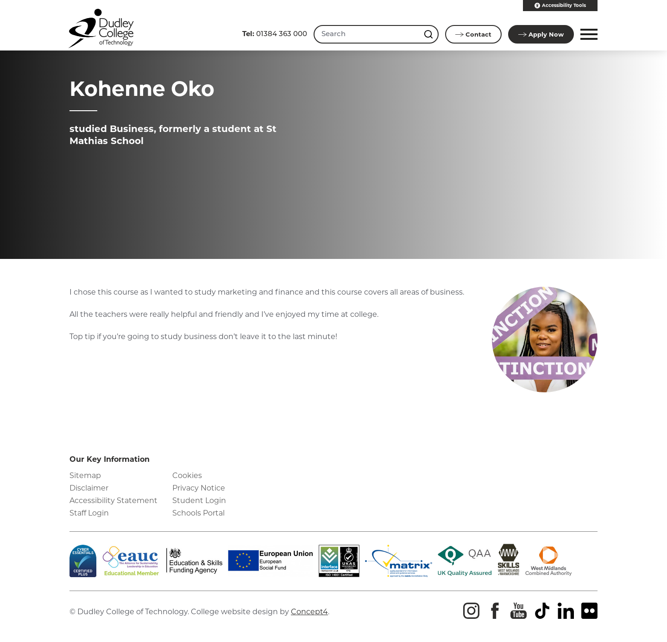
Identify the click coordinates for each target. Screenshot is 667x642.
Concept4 (309, 611)
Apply (541, 34)
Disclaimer (88, 488)
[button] (587, 34)
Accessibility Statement (113, 500)
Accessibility (560, 5)
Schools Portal (198, 513)
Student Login (199, 500)
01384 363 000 (274, 33)
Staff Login (89, 513)
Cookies (187, 475)
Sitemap (85, 475)
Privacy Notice (198, 488)
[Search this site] (429, 34)
